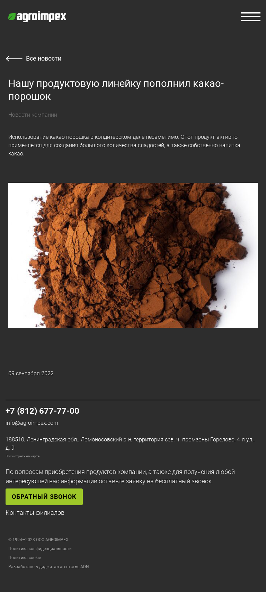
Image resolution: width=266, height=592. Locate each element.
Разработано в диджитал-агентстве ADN (48, 566)
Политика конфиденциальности (40, 548)
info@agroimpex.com (32, 423)
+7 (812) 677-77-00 (42, 411)
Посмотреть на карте (22, 456)
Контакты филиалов (35, 512)
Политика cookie (24, 557)
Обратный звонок (44, 496)
